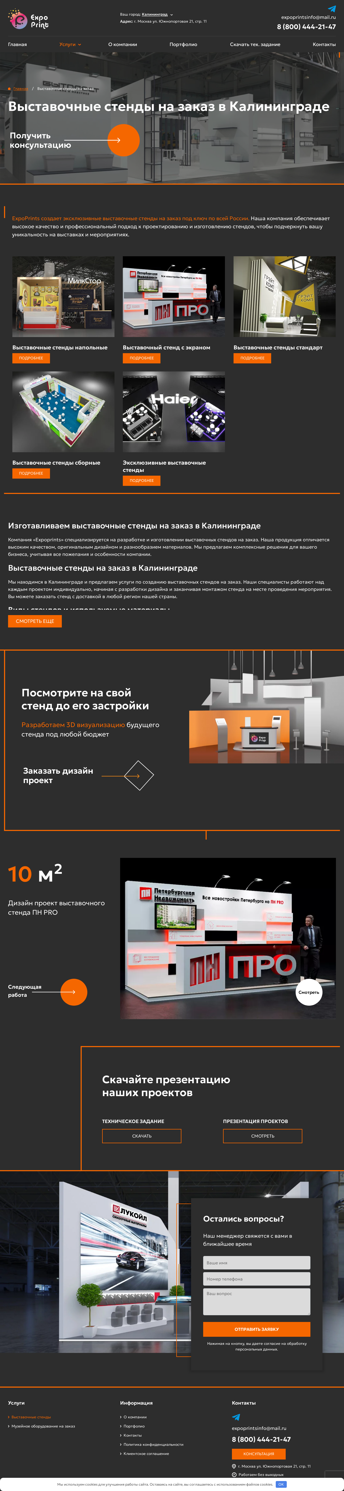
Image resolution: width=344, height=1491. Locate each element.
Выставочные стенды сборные (56, 462)
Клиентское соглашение (146, 1453)
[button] (47, 992)
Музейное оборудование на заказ (43, 1426)
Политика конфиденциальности (154, 1444)
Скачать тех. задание (255, 44)
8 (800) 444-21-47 (306, 27)
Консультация (258, 1453)
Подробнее (31, 358)
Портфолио (183, 44)
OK (281, 1484)
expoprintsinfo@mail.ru (308, 17)
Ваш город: (146, 14)
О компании (122, 44)
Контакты (324, 44)
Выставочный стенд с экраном (166, 347)
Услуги (67, 44)
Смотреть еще (35, 621)
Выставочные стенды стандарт (278, 347)
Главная (17, 44)
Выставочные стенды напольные (60, 347)
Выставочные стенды (31, 1417)
